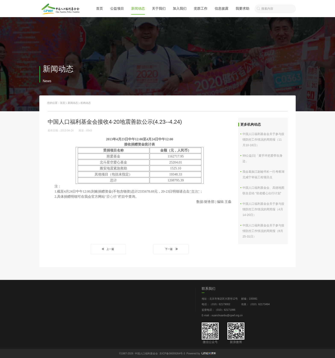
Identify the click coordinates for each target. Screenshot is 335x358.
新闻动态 (138, 8)
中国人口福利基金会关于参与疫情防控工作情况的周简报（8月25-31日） (263, 231)
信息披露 (221, 8)
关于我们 (159, 8)
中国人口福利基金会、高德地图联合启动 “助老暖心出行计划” (263, 190)
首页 (99, 8)
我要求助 (242, 8)
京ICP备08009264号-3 (172, 353)
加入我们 (180, 8)
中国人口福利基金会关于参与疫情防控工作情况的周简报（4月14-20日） (263, 209)
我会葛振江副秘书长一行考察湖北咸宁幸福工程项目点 (263, 174)
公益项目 (117, 8)
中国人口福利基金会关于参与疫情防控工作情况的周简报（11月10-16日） (263, 139)
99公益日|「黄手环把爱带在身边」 (262, 158)
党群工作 (200, 8)
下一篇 (171, 249)
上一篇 (108, 249)
